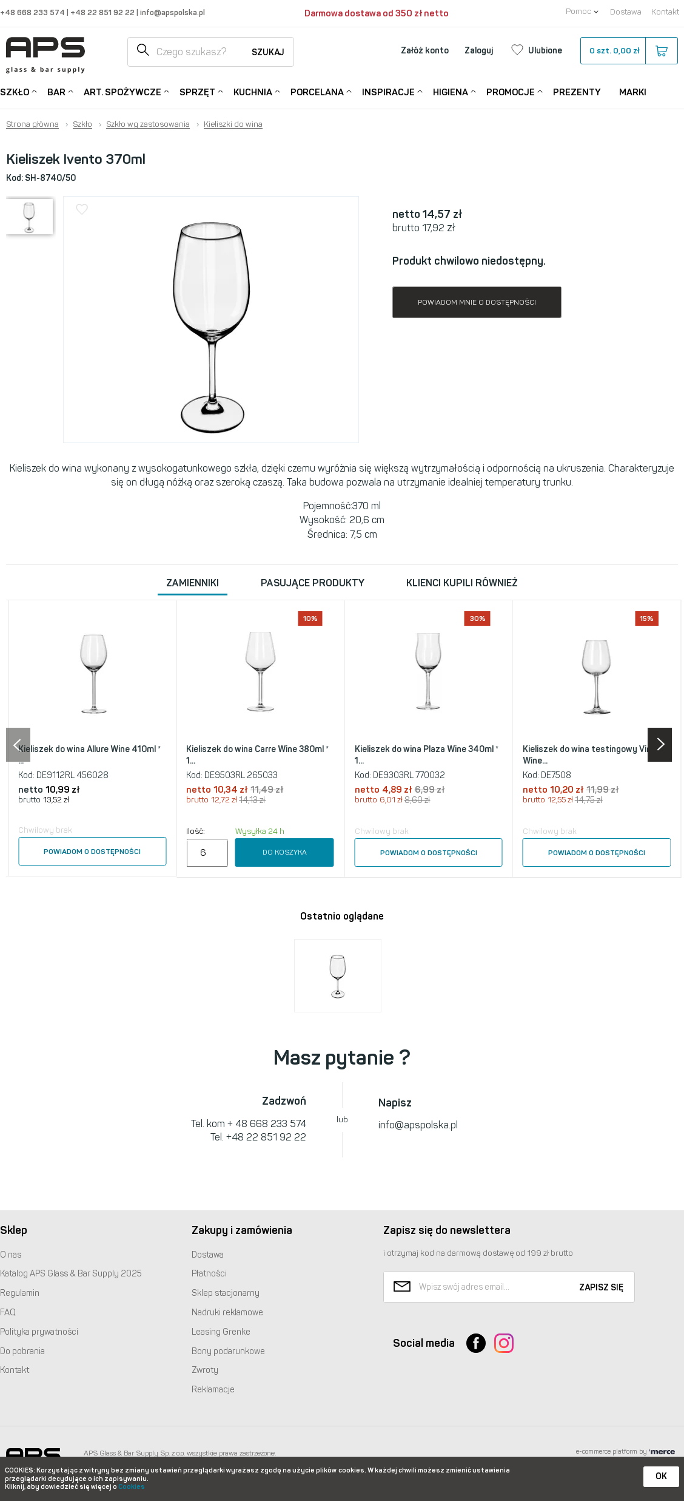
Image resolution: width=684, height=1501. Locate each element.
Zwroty (205, 1370)
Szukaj (268, 52)
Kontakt (665, 11)
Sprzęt (197, 91)
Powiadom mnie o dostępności (477, 302)
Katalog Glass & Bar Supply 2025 (71, 1274)
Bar (56, 91)
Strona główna (32, 124)
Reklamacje (213, 1389)
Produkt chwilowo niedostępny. (469, 261)
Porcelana (317, 91)
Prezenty (577, 92)
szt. (628, 51)
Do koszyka (285, 852)
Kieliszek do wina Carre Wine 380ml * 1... (257, 755)
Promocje (510, 91)
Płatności (209, 1274)
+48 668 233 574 (33, 12)
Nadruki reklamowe (227, 1312)
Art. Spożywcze (122, 91)
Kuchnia (252, 91)
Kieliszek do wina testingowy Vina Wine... (589, 755)
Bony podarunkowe (228, 1351)
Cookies (131, 1487)
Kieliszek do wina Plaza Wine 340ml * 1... (426, 755)
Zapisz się (601, 1287)
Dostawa (626, 11)
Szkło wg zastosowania (148, 124)
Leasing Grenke (221, 1332)
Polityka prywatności (39, 1332)
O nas (10, 1255)
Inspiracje (388, 91)
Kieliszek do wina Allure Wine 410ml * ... (89, 755)
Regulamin (19, 1293)
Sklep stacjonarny (226, 1293)
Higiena (450, 91)
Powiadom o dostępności (92, 851)
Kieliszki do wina (233, 124)
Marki (632, 92)
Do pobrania (22, 1351)
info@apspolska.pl (171, 12)
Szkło (14, 91)
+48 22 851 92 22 (103, 12)
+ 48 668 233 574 (266, 1124)
